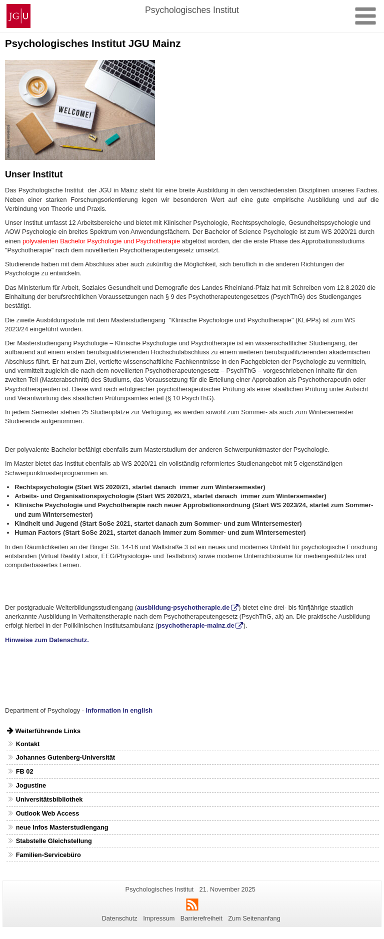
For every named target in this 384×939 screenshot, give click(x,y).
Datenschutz (120, 918)
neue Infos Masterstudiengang (62, 827)
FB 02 (25, 771)
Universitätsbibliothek (49, 799)
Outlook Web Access (48, 813)
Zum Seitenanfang (254, 918)
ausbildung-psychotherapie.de (183, 607)
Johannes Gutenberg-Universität (65, 757)
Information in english (119, 710)
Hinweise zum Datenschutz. (47, 640)
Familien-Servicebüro (48, 855)
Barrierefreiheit (201, 918)
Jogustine (31, 785)
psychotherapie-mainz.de (196, 625)
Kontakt (28, 744)
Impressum (158, 918)
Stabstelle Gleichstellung (54, 841)
